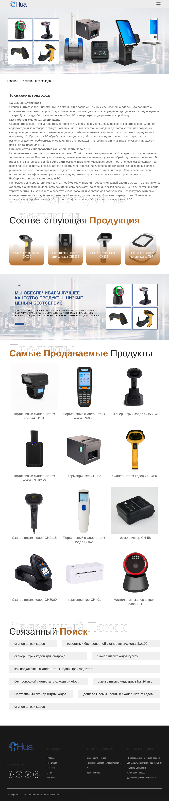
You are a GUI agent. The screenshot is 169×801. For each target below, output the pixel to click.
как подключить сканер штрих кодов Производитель (54, 669)
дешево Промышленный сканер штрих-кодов (118, 694)
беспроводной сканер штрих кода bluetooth (47, 681)
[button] (153, 247)
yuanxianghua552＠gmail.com (143, 778)
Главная (12, 81)
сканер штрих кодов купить (117, 656)
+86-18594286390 (137, 773)
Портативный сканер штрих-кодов (40, 694)
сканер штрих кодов (29, 643)
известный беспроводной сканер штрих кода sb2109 (107, 643)
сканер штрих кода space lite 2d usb (125, 681)
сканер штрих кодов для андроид (40, 656)
